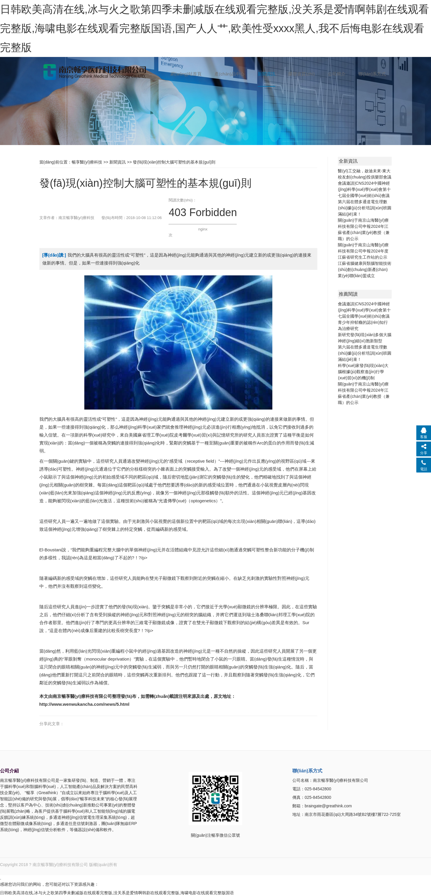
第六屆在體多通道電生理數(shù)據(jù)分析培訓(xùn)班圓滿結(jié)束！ (364, 207)
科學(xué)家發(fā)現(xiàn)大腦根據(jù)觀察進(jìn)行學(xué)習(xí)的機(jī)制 (363, 371)
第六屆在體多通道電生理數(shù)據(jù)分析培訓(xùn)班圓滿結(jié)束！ (364, 353)
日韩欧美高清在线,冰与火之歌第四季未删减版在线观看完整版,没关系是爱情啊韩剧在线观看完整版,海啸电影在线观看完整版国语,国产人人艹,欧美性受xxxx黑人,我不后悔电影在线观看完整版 (214, 28)
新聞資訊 (117, 162)
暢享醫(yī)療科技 (87, 162)
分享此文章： (51, 723)
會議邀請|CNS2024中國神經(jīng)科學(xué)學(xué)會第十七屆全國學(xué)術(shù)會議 (364, 189)
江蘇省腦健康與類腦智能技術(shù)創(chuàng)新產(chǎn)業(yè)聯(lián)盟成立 (364, 269)
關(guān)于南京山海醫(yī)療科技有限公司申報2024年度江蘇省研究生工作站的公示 (363, 251)
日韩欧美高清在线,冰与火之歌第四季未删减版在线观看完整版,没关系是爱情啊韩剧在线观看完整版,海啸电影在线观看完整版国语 (117, 892)
